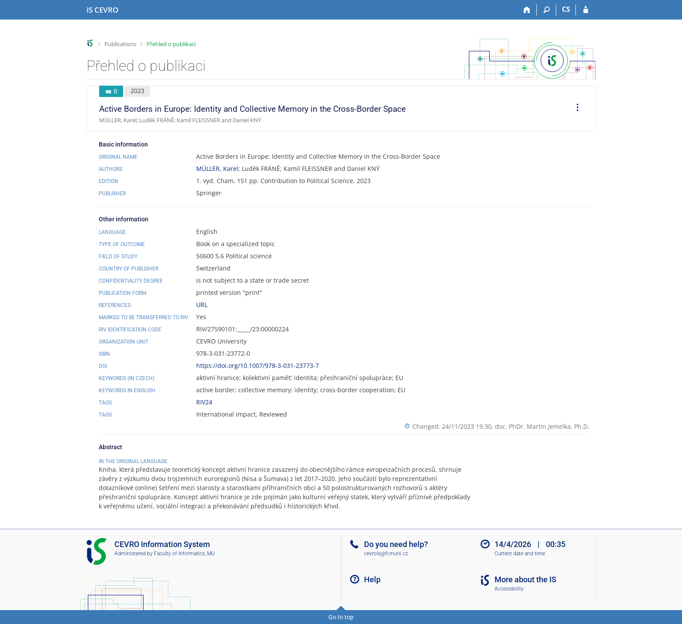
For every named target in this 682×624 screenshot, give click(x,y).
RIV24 (204, 402)
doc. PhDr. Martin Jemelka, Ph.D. (542, 426)
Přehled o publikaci (171, 44)
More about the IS (525, 579)
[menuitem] (574, 108)
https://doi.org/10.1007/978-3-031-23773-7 (257, 365)
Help (372, 579)
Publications (120, 44)
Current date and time (520, 554)
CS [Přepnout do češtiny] (566, 9)
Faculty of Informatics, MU (184, 554)
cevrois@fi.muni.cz (386, 554)
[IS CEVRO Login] (585, 10)
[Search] (546, 10)
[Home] (527, 10)
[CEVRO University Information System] (102, 10)
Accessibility (509, 589)
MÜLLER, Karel (217, 168)
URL (201, 304)
